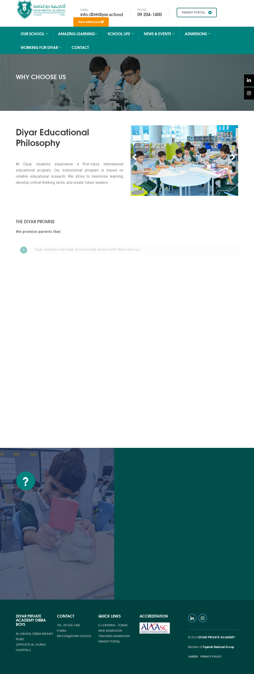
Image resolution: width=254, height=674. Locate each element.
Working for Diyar (41, 47)
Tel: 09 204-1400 (68, 625)
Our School (34, 33)
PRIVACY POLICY (211, 656)
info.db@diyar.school (101, 14)
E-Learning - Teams (113, 625)
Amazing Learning (78, 33)
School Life (121, 33)
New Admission (91, 22)
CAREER (193, 656)
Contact (80, 47)
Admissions (198, 33)
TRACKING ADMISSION (114, 636)
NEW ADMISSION (110, 630)
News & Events (159, 33)
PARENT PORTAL (197, 12)
